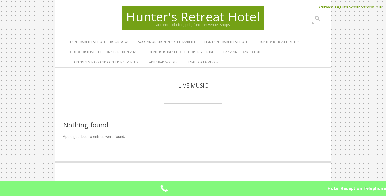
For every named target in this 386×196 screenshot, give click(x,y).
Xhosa (369, 7)
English (341, 7)
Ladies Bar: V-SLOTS (162, 62)
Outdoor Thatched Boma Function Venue (104, 52)
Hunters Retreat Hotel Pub (281, 42)
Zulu (378, 7)
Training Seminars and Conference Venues (104, 62)
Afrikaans (326, 7)
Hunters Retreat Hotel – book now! (99, 42)
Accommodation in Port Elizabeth (166, 42)
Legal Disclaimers (201, 62)
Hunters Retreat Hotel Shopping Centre (181, 52)
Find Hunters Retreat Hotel (226, 42)
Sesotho (356, 7)
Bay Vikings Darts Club (241, 52)
